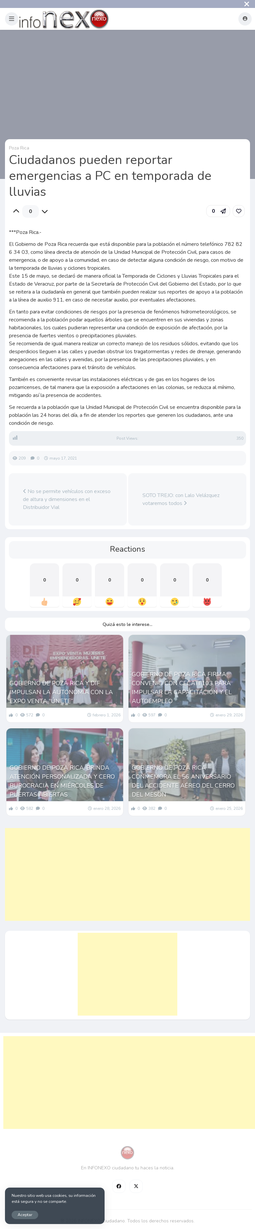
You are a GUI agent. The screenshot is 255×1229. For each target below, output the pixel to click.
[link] (239, 211)
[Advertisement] (127, 874)
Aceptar (25, 1214)
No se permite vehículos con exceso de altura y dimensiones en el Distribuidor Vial (67, 499)
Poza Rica (19, 148)
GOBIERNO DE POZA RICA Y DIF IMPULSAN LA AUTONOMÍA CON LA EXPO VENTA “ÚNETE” (61, 692)
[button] (11, 19)
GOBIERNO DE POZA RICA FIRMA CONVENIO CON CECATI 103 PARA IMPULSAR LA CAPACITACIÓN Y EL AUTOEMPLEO (182, 687)
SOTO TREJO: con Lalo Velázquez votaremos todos (180, 499)
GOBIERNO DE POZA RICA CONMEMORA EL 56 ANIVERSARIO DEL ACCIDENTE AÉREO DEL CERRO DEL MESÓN (183, 781)
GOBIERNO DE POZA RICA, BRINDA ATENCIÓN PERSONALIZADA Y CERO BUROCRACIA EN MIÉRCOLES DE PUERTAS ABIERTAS (62, 781)
